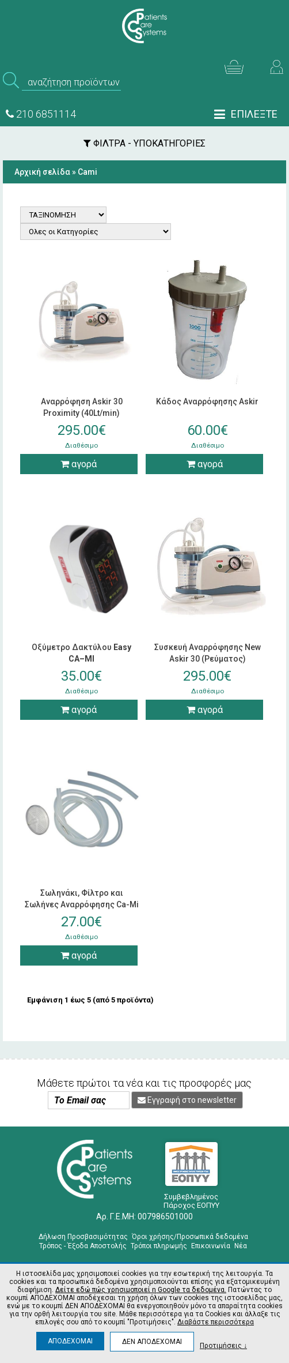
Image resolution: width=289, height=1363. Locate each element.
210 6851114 (41, 114)
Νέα (240, 1246)
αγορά (78, 464)
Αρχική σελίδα (42, 172)
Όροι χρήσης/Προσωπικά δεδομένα (190, 1237)
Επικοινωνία (210, 1246)
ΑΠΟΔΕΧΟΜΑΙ (70, 1341)
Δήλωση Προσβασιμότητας (83, 1237)
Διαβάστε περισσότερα (215, 1322)
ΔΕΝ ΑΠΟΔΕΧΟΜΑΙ (152, 1342)
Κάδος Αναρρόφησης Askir (207, 401)
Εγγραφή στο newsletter (187, 1100)
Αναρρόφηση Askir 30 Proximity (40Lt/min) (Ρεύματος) (82, 413)
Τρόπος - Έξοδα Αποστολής (83, 1246)
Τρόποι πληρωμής (159, 1246)
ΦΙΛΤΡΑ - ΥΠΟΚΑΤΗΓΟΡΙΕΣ (144, 143)
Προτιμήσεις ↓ (223, 1345)
